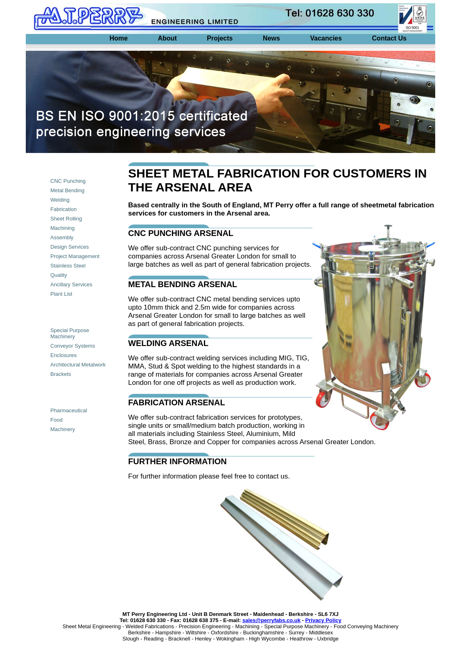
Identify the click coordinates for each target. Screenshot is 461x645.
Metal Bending (67, 190)
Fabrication (63, 209)
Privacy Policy (323, 620)
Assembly (61, 237)
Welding (60, 200)
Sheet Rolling (66, 219)
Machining (62, 228)
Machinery (62, 429)
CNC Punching (68, 181)
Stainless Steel (68, 266)
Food (56, 420)
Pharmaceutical (68, 410)
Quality (58, 275)
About (167, 38)
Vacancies (326, 38)
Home (118, 38)
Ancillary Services (71, 284)
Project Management (74, 256)
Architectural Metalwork (78, 365)
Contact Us (389, 38)
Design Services (69, 247)
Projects (220, 38)
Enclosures (63, 355)
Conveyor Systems (72, 346)
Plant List (61, 294)
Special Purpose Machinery (69, 333)
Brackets (60, 374)
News (271, 38)
